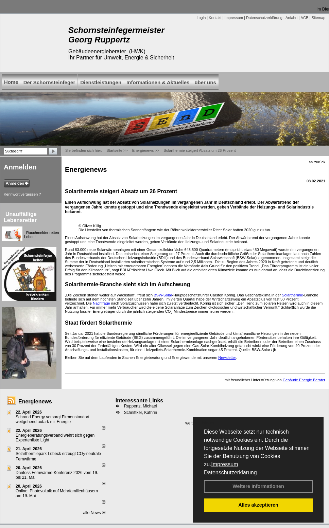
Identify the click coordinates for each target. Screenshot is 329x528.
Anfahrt (291, 18)
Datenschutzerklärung (230, 472)
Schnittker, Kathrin (140, 412)
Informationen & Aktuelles (157, 82)
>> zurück (317, 162)
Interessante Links (139, 400)
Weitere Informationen (258, 486)
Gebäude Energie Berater (304, 380)
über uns (205, 82)
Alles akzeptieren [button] (258, 505)
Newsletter (227, 358)
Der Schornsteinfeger (49, 82)
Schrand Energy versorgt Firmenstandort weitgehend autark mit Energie (52, 419)
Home (11, 82)
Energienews (35, 401)
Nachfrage (101, 303)
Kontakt (215, 18)
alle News (94, 512)
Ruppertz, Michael (140, 406)
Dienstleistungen (100, 82)
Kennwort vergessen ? (22, 194)
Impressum (224, 464)
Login (201, 18)
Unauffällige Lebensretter (20, 217)
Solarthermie (292, 295)
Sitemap (318, 18)
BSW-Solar (163, 295)
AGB (304, 18)
